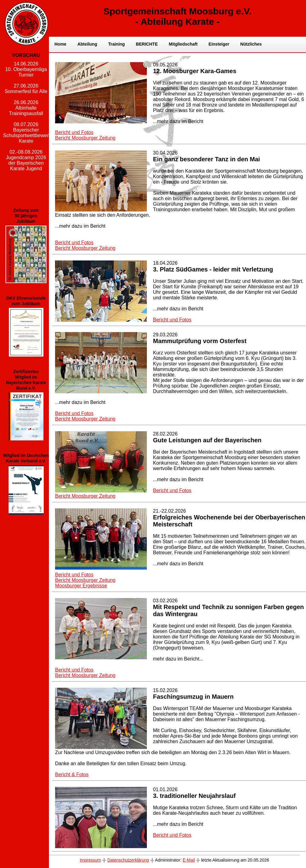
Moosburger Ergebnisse (81, 585)
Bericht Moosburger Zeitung (85, 137)
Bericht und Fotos (74, 132)
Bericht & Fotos (71, 774)
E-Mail (189, 860)
